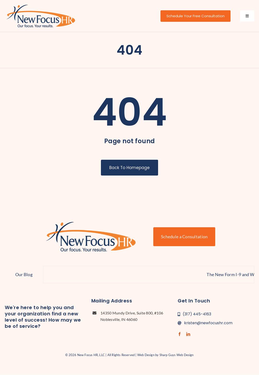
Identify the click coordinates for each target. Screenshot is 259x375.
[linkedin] (188, 334)
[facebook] (180, 334)
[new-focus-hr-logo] (41, 5)
